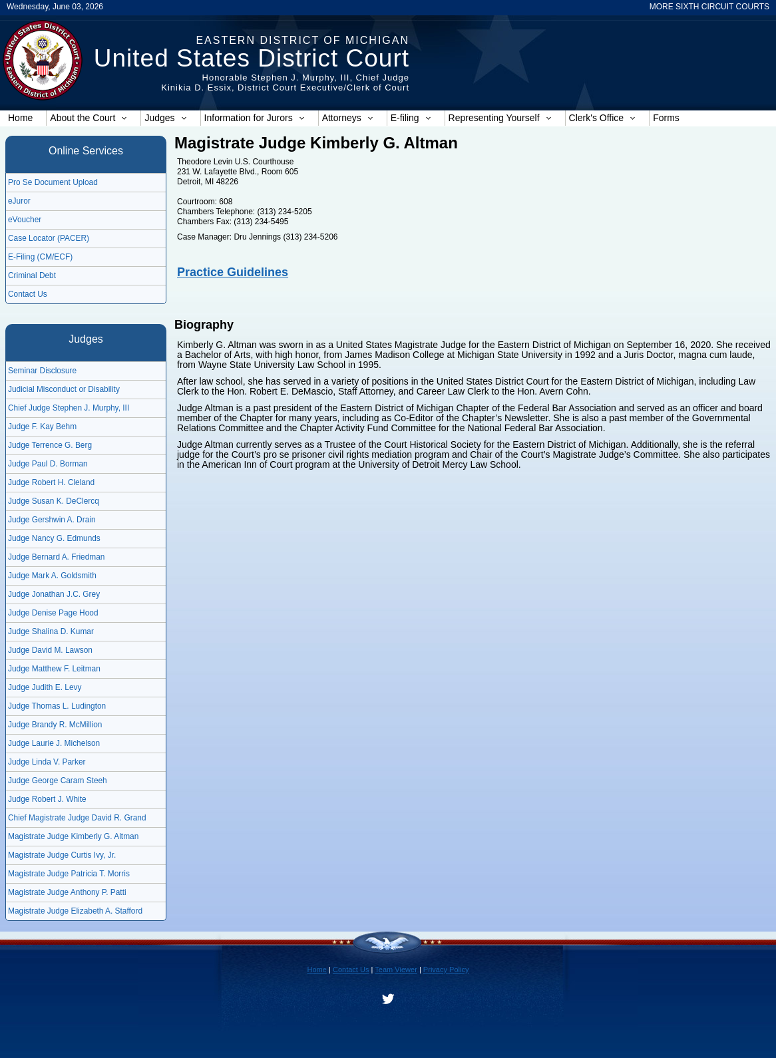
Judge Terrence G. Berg (50, 445)
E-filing (411, 117)
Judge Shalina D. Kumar (51, 631)
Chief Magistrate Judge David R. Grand (77, 817)
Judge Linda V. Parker (47, 762)
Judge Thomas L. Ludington (57, 706)
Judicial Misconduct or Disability (64, 389)
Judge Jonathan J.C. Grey (54, 594)
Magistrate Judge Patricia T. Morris (69, 873)
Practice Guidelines (232, 272)
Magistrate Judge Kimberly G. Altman (73, 836)
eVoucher (24, 219)
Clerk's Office (602, 117)
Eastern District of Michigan (302, 40)
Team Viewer (396, 969)
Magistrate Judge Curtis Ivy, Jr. (62, 855)
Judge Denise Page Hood (53, 612)
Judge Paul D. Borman (48, 463)
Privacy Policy (446, 969)
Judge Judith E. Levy (44, 687)
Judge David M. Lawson (50, 650)
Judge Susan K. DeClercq (53, 501)
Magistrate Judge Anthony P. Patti (67, 892)
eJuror (19, 201)
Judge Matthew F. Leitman (54, 668)
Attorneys (347, 117)
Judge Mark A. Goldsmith (52, 575)
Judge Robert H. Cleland (51, 482)
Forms (666, 117)
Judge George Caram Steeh (57, 780)
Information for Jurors (254, 117)
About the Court (88, 117)
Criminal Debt (32, 275)
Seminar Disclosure (42, 370)
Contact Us (27, 294)
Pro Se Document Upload (53, 182)
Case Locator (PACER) (48, 238)
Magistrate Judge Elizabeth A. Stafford (75, 911)
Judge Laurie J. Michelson (54, 743)
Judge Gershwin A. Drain (52, 519)
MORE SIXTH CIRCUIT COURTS (709, 6)
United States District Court (251, 58)
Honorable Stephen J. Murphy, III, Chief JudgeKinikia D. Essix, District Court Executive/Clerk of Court (285, 82)
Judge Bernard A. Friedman (56, 557)
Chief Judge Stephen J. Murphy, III (68, 408)
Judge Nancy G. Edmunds (54, 538)
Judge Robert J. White (47, 799)
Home (20, 117)
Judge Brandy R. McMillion (55, 724)
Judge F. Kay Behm (42, 426)
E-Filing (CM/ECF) (40, 257)
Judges (165, 117)
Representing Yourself (500, 117)
